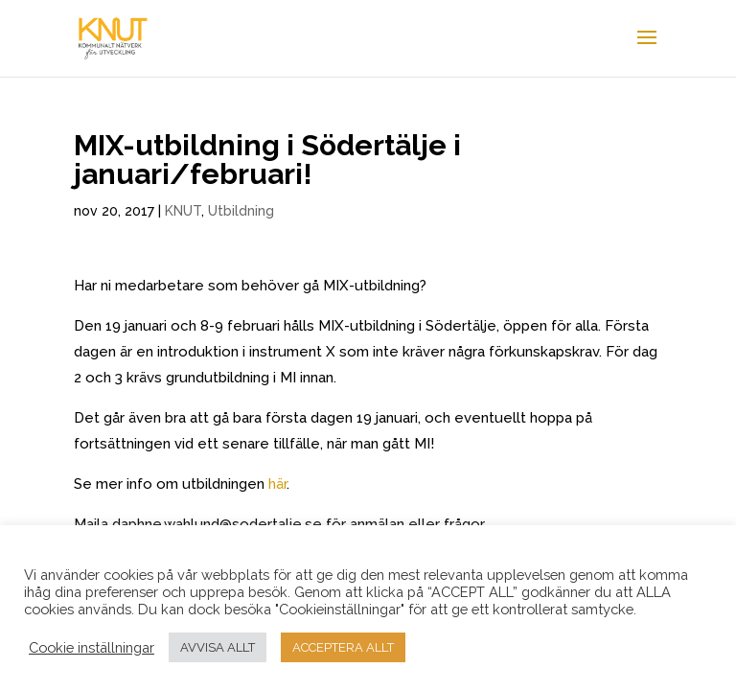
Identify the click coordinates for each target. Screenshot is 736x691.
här (277, 484)
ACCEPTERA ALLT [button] (343, 647)
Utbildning (241, 211)
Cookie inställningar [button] (91, 647)
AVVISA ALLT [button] (217, 647)
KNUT (183, 211)
